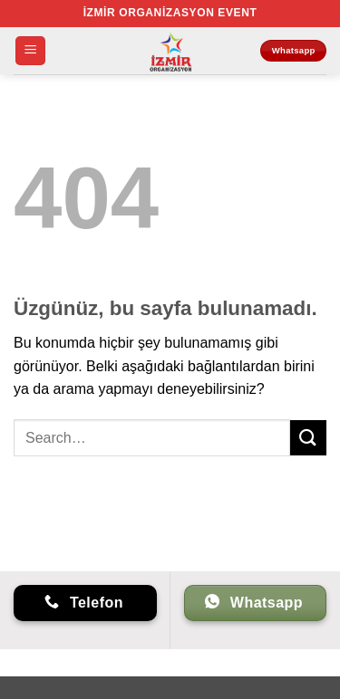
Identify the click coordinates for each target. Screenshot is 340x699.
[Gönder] (308, 437)
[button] (30, 51)
